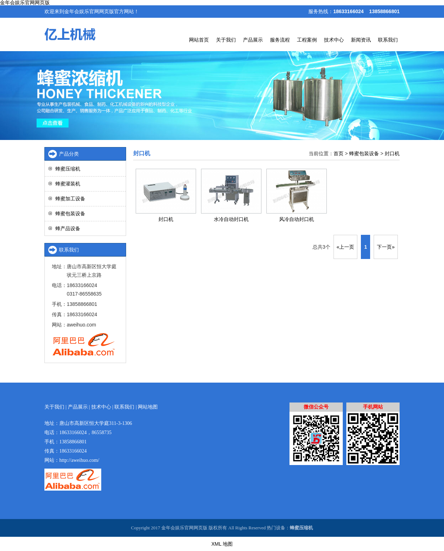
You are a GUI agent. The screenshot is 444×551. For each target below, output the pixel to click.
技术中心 (334, 40)
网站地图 (148, 407)
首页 (338, 153)
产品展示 (253, 40)
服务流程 (280, 40)
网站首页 (199, 40)
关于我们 (226, 40)
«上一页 (345, 247)
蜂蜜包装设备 (364, 153)
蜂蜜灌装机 (67, 184)
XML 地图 (222, 544)
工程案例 (307, 40)
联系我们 (388, 40)
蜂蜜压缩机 (67, 169)
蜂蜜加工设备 (70, 198)
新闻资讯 (361, 40)
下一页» (386, 247)
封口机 (392, 153)
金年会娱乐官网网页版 (25, 2)
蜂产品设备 (67, 228)
